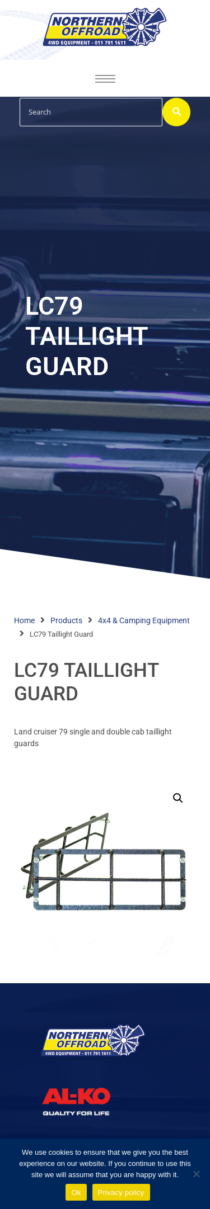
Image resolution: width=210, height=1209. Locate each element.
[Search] (91, 112)
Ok (76, 1192)
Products (66, 620)
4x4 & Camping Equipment (144, 620)
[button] (178, 798)
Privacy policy (121, 1192)
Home (24, 620)
